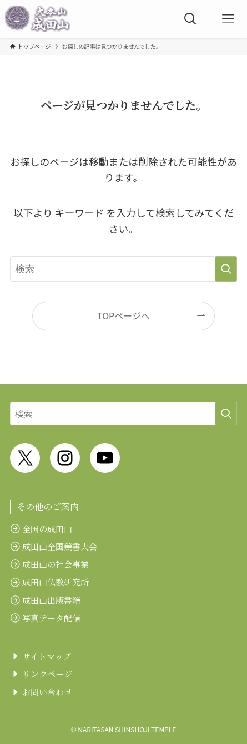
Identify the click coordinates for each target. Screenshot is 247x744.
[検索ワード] (123, 269)
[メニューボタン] (228, 19)
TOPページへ (123, 315)
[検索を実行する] (226, 269)
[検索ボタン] (190, 19)
